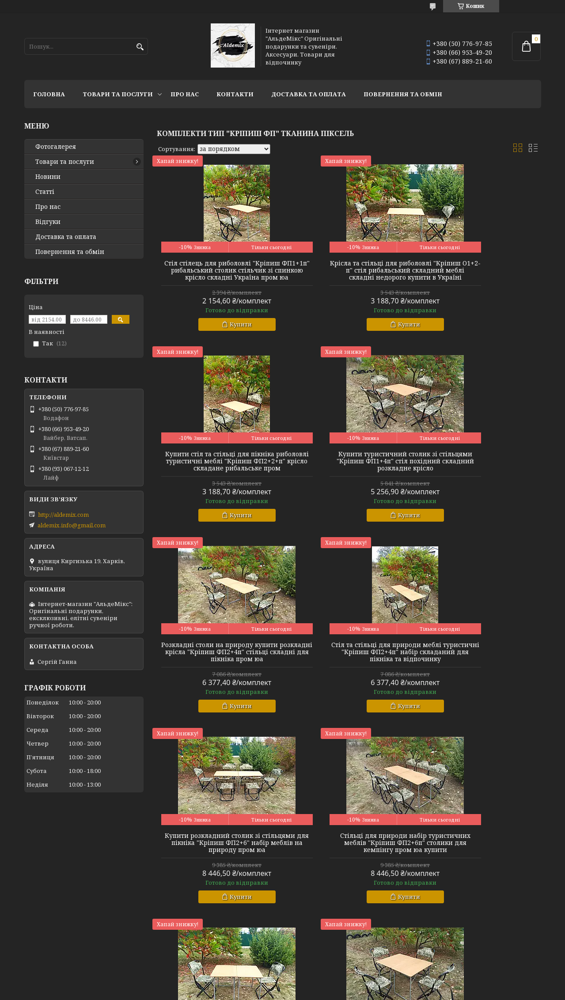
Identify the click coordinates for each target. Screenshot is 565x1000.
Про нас (185, 94)
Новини (48, 177)
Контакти (235, 94)
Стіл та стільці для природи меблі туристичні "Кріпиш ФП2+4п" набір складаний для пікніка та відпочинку (480, 472)
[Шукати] (140, 47)
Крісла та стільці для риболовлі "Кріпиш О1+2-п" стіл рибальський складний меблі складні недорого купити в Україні (349, 274)
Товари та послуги (118, 94)
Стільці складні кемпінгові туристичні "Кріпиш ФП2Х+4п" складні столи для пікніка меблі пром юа (218, 867)
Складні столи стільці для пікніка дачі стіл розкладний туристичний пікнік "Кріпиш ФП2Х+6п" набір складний (479, 867)
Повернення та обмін (403, 94)
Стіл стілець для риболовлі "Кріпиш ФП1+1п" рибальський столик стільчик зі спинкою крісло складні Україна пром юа (218, 274)
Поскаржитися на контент (388, 991)
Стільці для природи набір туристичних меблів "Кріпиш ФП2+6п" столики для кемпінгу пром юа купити (348, 669)
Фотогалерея (55, 147)
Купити (222, 331)
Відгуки (48, 222)
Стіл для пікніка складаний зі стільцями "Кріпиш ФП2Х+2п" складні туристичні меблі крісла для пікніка (479, 669)
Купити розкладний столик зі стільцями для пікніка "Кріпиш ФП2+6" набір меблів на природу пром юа (218, 669)
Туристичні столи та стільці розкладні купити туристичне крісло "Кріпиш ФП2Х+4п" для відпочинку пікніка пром (348, 867)
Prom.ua (331, 983)
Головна (49, 94)
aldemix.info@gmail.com (72, 525)
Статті (44, 192)
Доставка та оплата (308, 94)
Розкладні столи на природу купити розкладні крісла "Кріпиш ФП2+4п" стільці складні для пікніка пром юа (348, 472)
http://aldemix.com (63, 514)
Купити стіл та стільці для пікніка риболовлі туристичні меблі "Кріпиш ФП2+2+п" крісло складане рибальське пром (479, 274)
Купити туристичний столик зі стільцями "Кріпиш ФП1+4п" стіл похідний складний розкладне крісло (218, 472)
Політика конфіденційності (473, 991)
